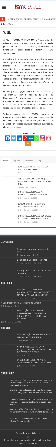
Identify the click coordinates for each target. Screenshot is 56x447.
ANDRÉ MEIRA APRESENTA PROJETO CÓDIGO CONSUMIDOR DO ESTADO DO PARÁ (35, 181)
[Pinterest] (25, 138)
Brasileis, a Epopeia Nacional (32, 260)
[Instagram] (42, 138)
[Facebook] (7, 138)
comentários (29, 161)
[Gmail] (48, 138)
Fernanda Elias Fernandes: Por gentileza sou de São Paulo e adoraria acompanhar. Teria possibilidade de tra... (31, 402)
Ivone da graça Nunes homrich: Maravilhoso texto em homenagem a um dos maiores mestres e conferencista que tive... (31, 382)
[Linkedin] (19, 138)
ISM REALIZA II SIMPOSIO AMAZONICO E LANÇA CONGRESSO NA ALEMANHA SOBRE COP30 (35, 292)
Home (4, 24)
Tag (39, 161)
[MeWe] (31, 138)
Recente (6, 161)
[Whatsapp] (36, 138)
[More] (28, 143)
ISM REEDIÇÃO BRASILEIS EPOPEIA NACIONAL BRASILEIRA (35, 336)
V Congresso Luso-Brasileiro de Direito (21, 302)
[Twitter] (13, 138)
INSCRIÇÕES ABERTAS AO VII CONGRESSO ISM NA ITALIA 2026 (34, 361)
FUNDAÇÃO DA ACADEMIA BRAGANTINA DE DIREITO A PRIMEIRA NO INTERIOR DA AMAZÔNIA (31, 314)
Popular (16, 161)
